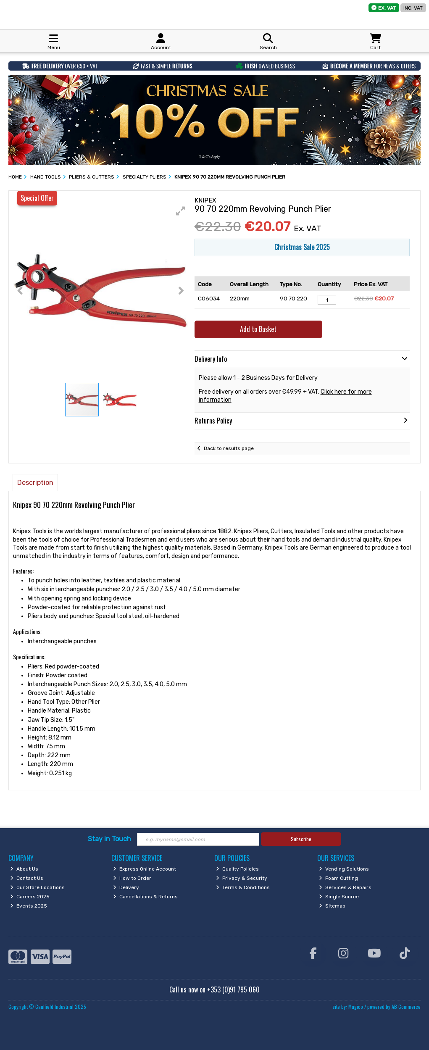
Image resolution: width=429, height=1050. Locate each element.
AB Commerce (406, 1006)
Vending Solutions (344, 869)
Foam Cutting (338, 878)
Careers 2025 (30, 897)
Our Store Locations (37, 887)
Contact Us (26, 878)
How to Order (132, 878)
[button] (180, 211)
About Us (24, 869)
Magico (355, 1006)
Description (35, 483)
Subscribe (301, 838)
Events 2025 (28, 906)
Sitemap (332, 906)
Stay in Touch (109, 839)
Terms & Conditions (243, 887)
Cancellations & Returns (145, 897)
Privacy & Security (241, 878)
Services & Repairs (345, 887)
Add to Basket (258, 329)
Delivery (126, 887)
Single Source (339, 897)
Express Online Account (144, 869)
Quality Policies (237, 869)
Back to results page (229, 448)
